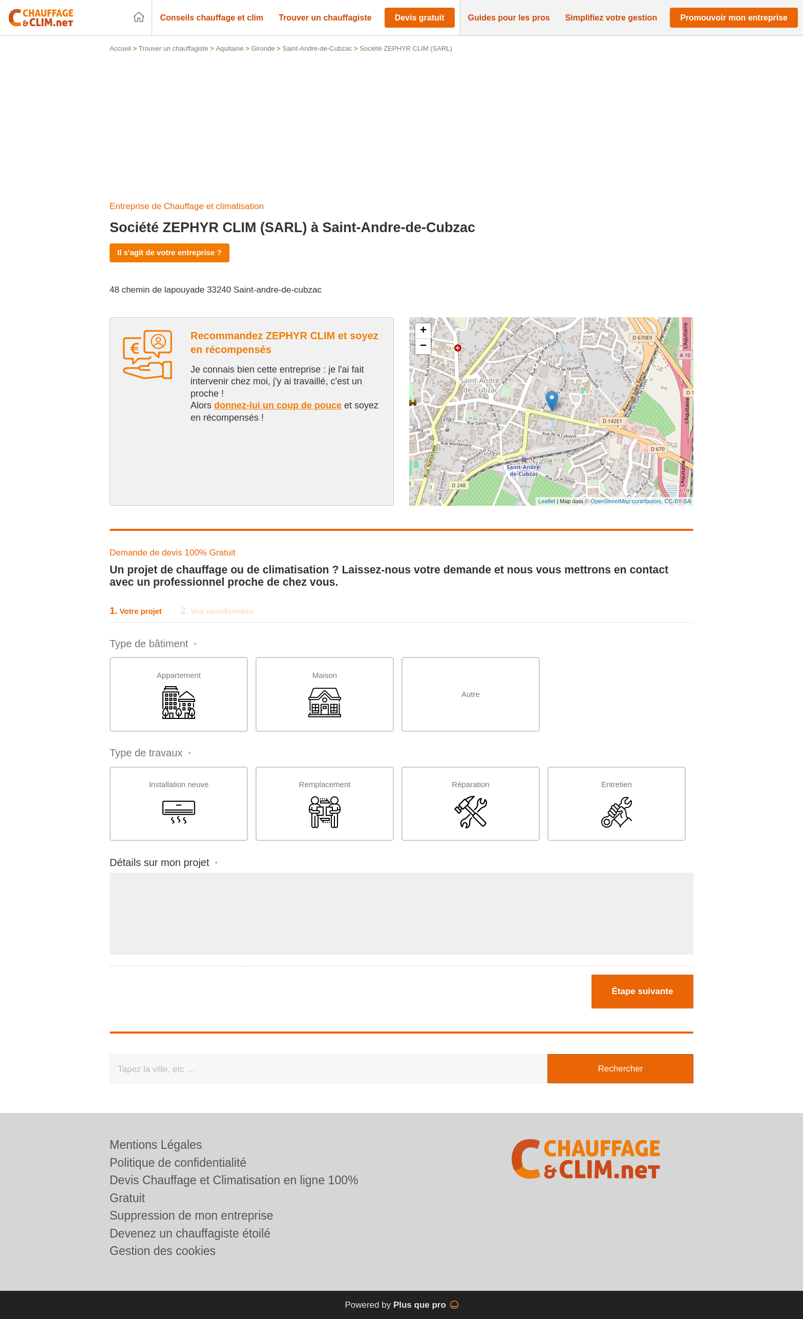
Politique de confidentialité (178, 1162)
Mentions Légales (156, 1144)
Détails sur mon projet (164, 863)
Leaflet (546, 501)
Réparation (470, 804)
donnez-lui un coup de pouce (278, 405)
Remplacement (325, 804)
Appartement (179, 695)
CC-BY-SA (677, 501)
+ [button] (423, 331)
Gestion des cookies (163, 1251)
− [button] (423, 346)
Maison (324, 695)
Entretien (616, 804)
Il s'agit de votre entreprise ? (169, 252)
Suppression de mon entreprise (191, 1215)
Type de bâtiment (153, 644)
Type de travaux (150, 753)
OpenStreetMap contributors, (627, 501)
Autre (470, 694)
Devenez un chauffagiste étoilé (190, 1233)
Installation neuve (179, 804)
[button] (211, 18)
